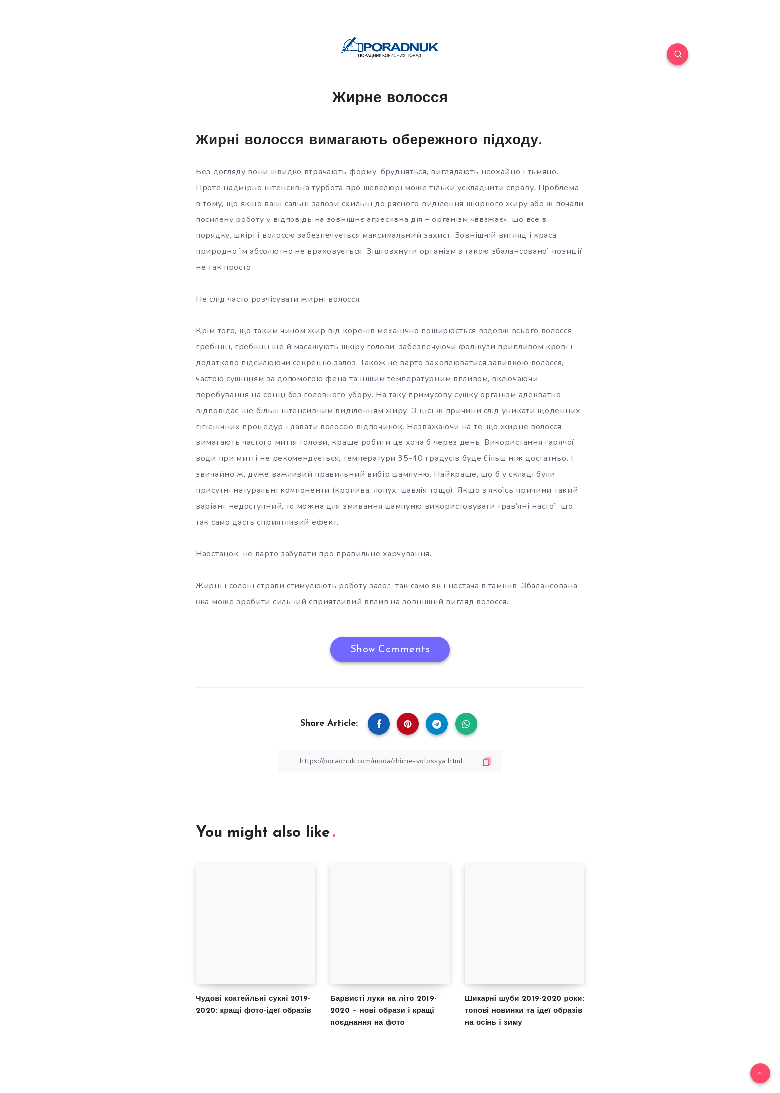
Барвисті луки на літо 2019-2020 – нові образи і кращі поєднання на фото (383, 1011)
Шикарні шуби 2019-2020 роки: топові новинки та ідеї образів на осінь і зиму (524, 1011)
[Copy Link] (390, 761)
